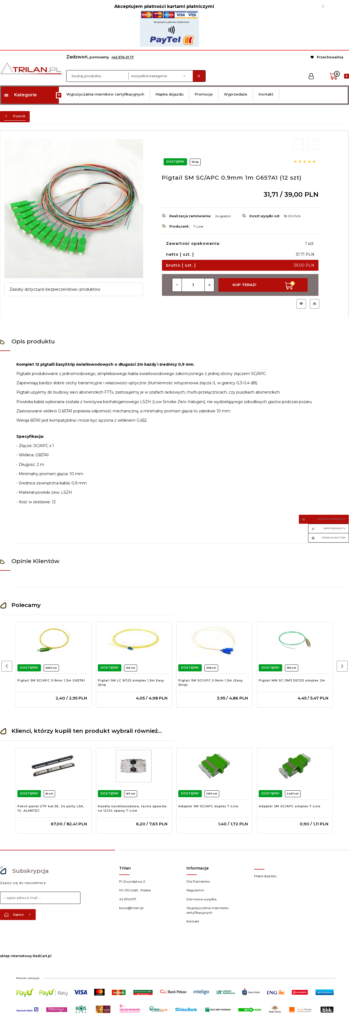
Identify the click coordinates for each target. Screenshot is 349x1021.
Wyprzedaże (235, 94)
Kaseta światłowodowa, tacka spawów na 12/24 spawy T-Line (132, 808)
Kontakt (265, 94)
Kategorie (20, 94)
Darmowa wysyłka (201, 899)
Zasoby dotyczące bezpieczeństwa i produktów (55, 289)
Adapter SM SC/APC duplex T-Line (208, 806)
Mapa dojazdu (265, 876)
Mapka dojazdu (169, 94)
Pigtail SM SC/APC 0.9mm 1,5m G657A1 (51, 680)
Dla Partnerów (198, 881)
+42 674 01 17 (122, 57)
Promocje (204, 94)
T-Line (198, 226)
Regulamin (195, 890)
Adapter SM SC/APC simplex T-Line (289, 806)
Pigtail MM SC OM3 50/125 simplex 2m (292, 680)
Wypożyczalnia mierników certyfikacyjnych (105, 94)
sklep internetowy (16, 956)
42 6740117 (127, 899)
